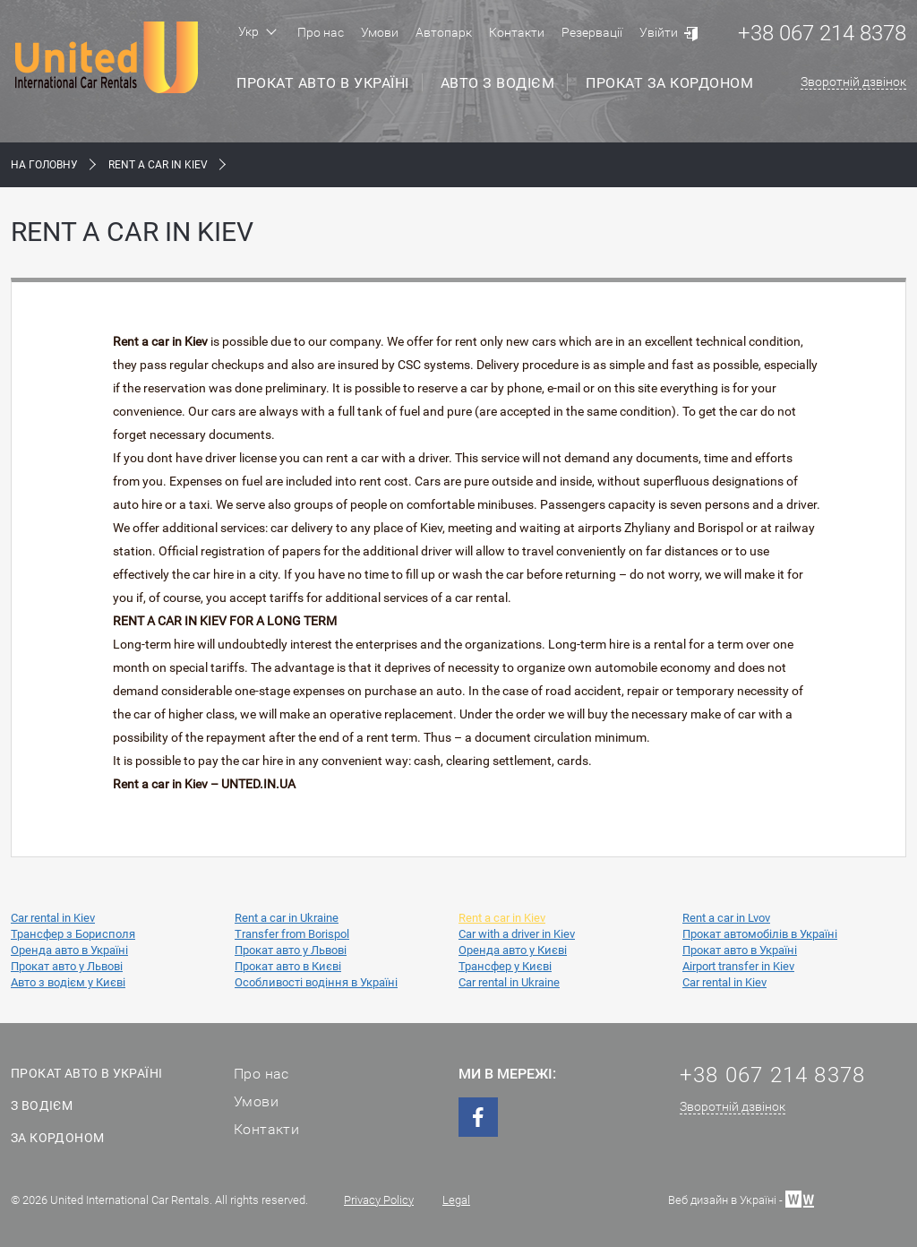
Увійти (658, 32)
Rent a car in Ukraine (287, 917)
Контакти (516, 32)
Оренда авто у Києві (512, 950)
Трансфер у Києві (505, 966)
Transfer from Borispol (292, 934)
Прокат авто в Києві (288, 966)
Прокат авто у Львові (291, 950)
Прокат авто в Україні (322, 82)
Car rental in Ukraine (509, 982)
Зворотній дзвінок (853, 81)
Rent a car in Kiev (501, 917)
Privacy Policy (379, 1200)
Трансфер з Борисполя (73, 934)
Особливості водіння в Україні (316, 982)
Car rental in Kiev (53, 917)
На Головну (44, 165)
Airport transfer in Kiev (738, 966)
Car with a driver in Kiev (516, 934)
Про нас (320, 32)
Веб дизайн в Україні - (741, 1198)
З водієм (42, 1105)
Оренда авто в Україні (69, 950)
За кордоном (57, 1138)
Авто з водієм (498, 82)
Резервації (591, 32)
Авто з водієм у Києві (68, 982)
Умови (380, 32)
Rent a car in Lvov (726, 917)
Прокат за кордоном (669, 82)
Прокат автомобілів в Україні (759, 934)
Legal (456, 1200)
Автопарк (444, 32)
